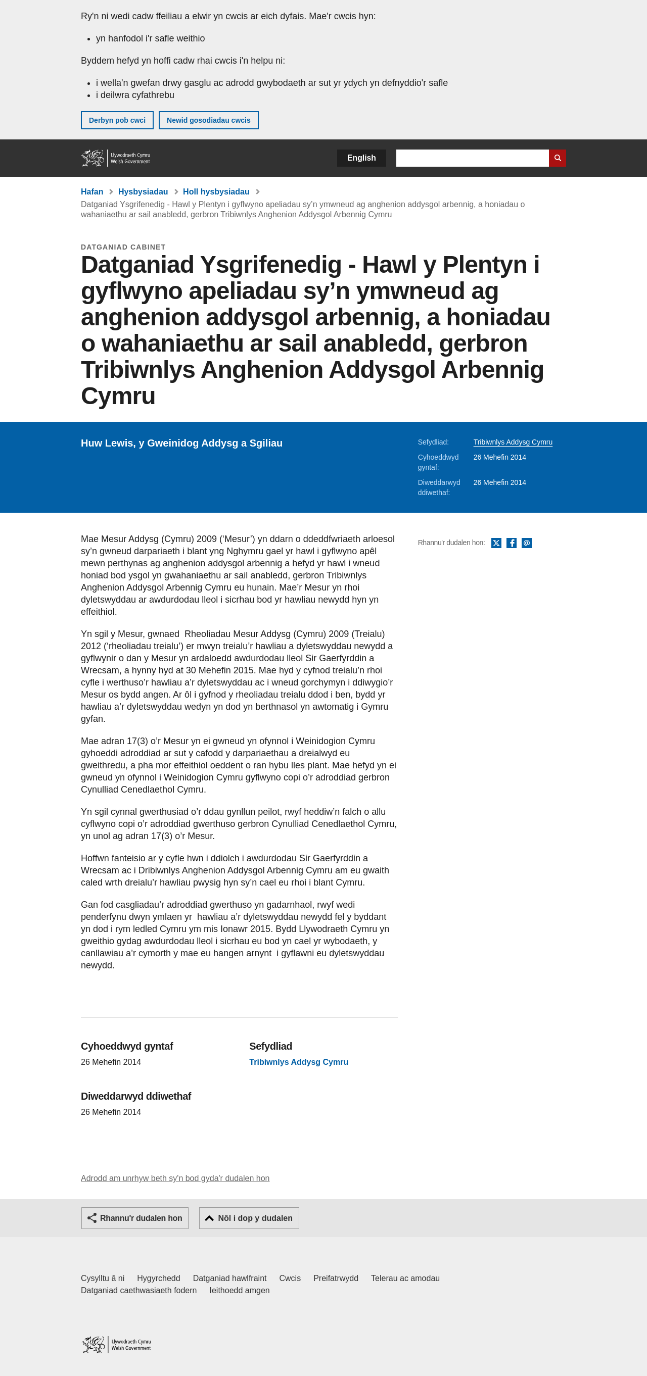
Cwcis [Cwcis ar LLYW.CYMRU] (290, 1278)
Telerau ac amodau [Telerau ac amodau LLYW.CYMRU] (405, 1278)
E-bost (527, 543)
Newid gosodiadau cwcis (209, 120)
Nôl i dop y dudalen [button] (255, 1218)
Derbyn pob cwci (117, 120)
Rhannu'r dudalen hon (141, 1218)
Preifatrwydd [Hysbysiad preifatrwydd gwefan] (335, 1278)
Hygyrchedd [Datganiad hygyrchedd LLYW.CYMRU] (158, 1278)
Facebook (511, 543)
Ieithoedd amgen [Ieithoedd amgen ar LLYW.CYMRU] (240, 1290)
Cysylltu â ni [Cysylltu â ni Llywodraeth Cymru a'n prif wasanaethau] (102, 1278)
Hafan (92, 191)
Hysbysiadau (143, 191)
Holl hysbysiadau (216, 191)
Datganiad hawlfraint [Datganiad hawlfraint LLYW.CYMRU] (230, 1278)
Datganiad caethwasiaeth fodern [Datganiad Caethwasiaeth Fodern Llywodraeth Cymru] (139, 1290)
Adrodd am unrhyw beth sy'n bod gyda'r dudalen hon (175, 1178)
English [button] (361, 158)
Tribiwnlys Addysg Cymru (513, 442)
